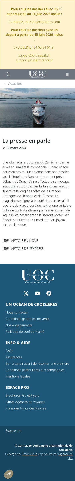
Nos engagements (19, 325)
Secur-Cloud (29, 454)
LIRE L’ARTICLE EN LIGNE (20, 240)
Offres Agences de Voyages (25, 402)
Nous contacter (17, 312)
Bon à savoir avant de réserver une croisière (37, 363)
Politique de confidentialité (25, 331)
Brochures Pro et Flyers (22, 395)
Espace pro (14, 430)
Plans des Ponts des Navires (26, 408)
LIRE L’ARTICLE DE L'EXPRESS (23, 248)
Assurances (14, 357)
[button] (8, 474)
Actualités (15, 83)
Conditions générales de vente (28, 319)
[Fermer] (60, 9)
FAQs (9, 351)
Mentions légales (18, 376)
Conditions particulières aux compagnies (35, 370)
